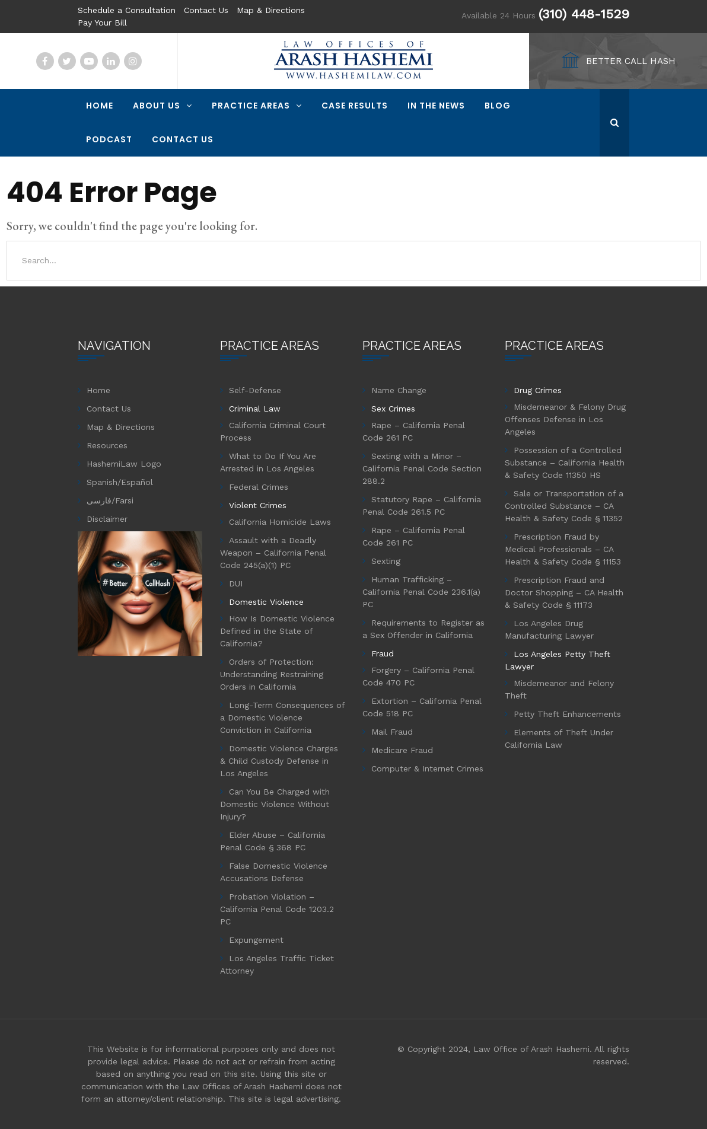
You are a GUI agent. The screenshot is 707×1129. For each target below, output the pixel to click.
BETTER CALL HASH (631, 61)
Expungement (256, 940)
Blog (498, 105)
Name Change (398, 390)
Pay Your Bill (102, 22)
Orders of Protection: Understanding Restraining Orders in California (271, 674)
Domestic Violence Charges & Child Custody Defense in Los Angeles (279, 761)
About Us (156, 105)
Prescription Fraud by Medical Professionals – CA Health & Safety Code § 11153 (563, 549)
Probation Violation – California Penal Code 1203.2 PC (277, 909)
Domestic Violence (266, 602)
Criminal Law (255, 408)
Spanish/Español (120, 482)
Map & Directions (271, 10)
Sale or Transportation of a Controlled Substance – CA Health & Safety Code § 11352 (564, 506)
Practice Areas (251, 105)
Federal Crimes (258, 487)
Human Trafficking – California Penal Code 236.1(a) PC (421, 592)
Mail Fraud (392, 731)
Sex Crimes (393, 408)
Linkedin (111, 61)
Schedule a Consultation (127, 10)
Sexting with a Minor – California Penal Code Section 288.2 (422, 468)
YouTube (89, 61)
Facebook (45, 61)
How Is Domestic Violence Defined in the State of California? (277, 631)
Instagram (133, 61)
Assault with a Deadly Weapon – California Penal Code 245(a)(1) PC (273, 552)
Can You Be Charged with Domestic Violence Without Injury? (275, 804)
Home (99, 105)
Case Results (354, 105)
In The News (436, 105)
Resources (107, 445)
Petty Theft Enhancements (567, 714)
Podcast (109, 139)
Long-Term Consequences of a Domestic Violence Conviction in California (282, 717)
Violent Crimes (257, 505)
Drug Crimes (538, 390)
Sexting (385, 561)
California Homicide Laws (280, 522)
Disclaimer (107, 519)
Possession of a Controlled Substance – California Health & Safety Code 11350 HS (565, 462)
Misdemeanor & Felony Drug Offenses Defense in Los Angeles (565, 419)
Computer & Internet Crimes (427, 768)
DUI (236, 583)
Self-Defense (255, 390)
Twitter (67, 61)
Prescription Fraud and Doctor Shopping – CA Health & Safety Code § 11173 (564, 592)
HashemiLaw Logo (124, 463)
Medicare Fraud (402, 750)
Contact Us (206, 10)
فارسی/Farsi (110, 500)
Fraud (382, 653)
